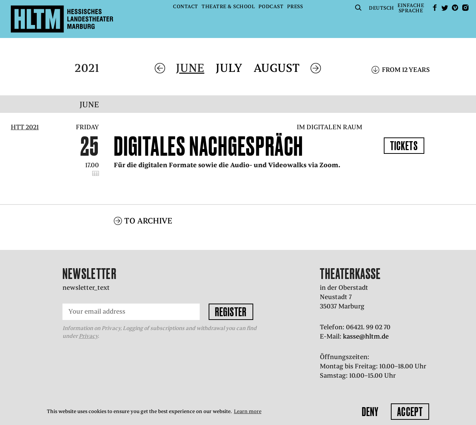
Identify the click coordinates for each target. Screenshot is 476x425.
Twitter (444, 7)
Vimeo (455, 7)
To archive (148, 211)
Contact (185, 6)
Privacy (88, 326)
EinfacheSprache (411, 8)
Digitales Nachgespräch (208, 146)
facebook (434, 7)
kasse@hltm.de (366, 326)
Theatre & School (228, 6)
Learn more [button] (247, 411)
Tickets (404, 145)
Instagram (465, 7)
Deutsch (381, 8)
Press (295, 6)
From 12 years (406, 70)
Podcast (271, 6)
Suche (358, 7)
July (229, 68)
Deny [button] (370, 411)
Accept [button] (410, 411)
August (277, 68)
